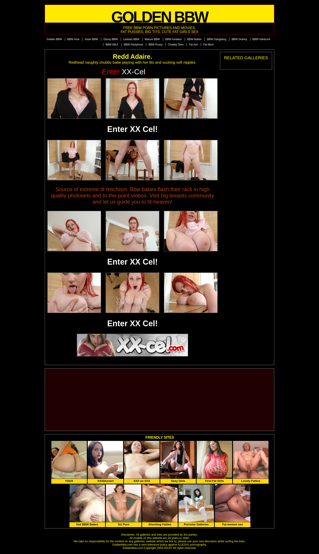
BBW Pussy (155, 44)
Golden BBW (54, 39)
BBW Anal (73, 39)
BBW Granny (239, 39)
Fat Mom (208, 44)
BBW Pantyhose (133, 44)
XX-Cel (123, 72)
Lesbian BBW (131, 39)
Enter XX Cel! (132, 129)
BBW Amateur (173, 39)
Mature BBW (152, 39)
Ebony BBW (110, 39)
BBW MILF (111, 44)
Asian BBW (91, 39)
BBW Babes (194, 39)
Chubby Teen (176, 44)
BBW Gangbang (216, 39)
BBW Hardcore (261, 39)
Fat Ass (193, 44)
